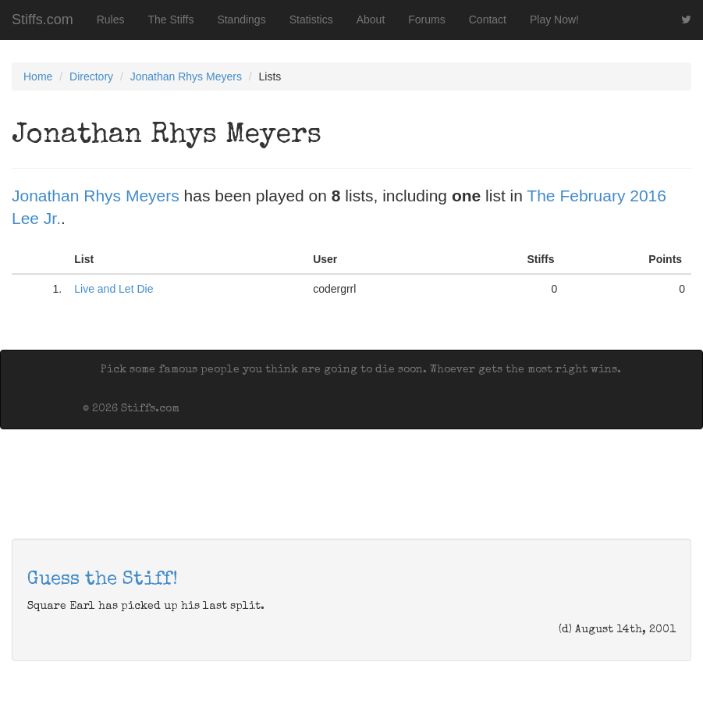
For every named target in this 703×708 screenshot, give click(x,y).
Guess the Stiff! (102, 580)
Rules (111, 19)
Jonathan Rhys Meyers (186, 76)
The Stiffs (171, 19)
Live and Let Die (113, 289)
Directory (91, 76)
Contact (487, 19)
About (371, 19)
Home (37, 76)
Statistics (311, 19)
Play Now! (554, 19)
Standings (241, 19)
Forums (426, 19)
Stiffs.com (42, 19)
